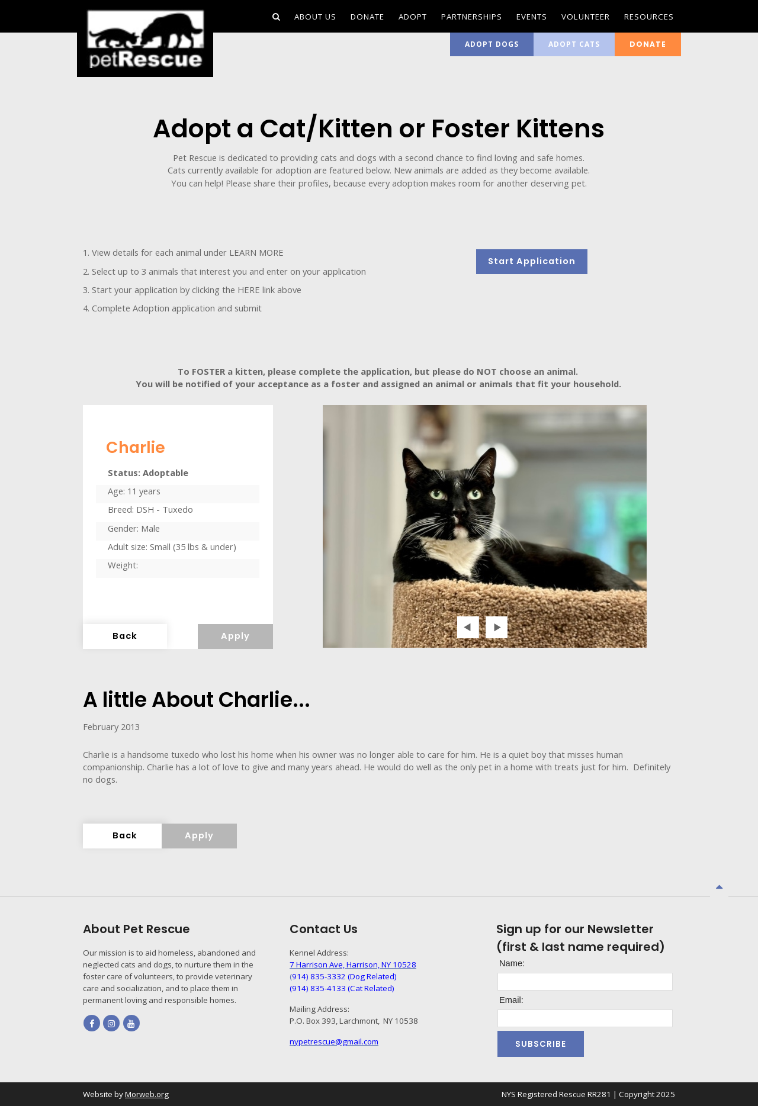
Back (125, 636)
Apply (235, 636)
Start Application (532, 261)
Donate (647, 44)
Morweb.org (147, 1094)
